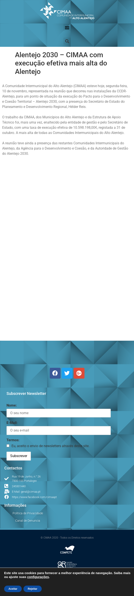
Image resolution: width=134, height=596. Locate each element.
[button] (67, 27)
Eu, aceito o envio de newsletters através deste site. (50, 446)
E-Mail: (12, 423)
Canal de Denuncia (27, 520)
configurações (38, 577)
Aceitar (12, 588)
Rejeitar (32, 588)
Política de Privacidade (28, 513)
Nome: (12, 405)
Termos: (13, 440)
